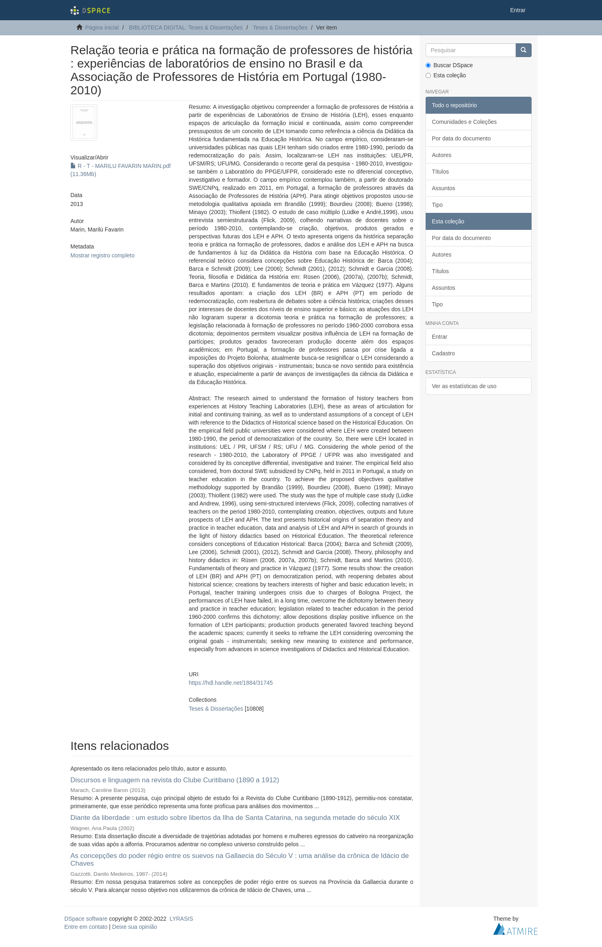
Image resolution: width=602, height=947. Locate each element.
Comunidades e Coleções (464, 122)
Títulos (440, 171)
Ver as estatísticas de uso (464, 386)
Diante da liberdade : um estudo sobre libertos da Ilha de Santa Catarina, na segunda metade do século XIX (235, 818)
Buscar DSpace (449, 65)
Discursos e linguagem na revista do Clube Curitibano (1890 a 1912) (174, 780)
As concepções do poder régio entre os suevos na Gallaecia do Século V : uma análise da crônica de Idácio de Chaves (239, 859)
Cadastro (443, 353)
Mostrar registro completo (102, 255)
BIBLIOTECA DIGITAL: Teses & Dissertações (186, 27)
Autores (441, 155)
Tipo (437, 205)
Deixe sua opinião (134, 927)
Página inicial (102, 27)
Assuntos (444, 188)
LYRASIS (181, 918)
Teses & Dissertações (280, 27)
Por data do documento (461, 138)
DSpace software (86, 918)
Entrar (439, 336)
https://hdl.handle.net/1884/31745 (231, 682)
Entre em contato (86, 927)
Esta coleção (446, 75)
